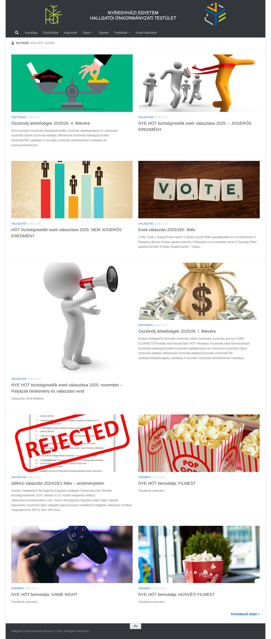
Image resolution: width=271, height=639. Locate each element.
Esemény (144, 477)
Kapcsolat (70, 32)
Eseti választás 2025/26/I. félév (166, 229)
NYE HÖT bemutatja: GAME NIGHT (44, 594)
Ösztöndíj (18, 117)
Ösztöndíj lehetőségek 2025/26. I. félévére (177, 331)
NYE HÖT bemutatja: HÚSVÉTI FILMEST (176, 594)
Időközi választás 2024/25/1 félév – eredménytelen (57, 483)
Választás (146, 117)
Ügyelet (103, 32)
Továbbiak (120, 32)
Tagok (86, 32)
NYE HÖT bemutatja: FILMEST (167, 483)
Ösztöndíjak (51, 32)
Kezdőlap (31, 32)
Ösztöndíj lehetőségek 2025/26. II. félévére (50, 123)
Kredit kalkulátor (146, 32)
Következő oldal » (245, 614)
